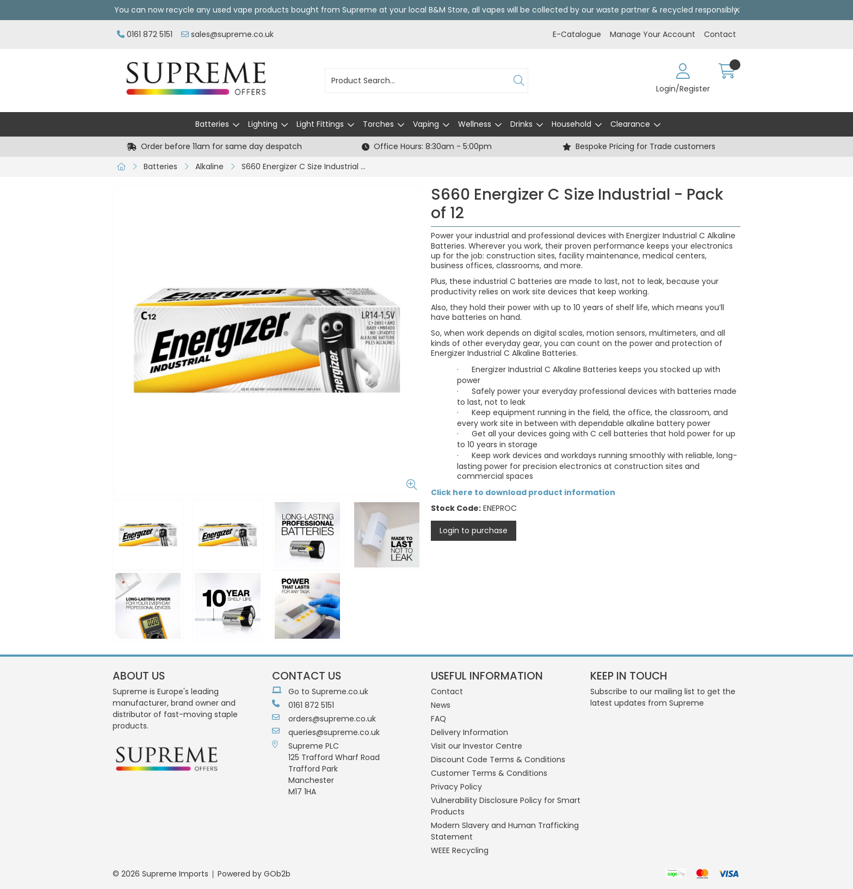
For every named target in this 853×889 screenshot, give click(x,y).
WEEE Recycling (460, 850)
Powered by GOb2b (254, 873)
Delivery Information (469, 732)
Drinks (521, 124)
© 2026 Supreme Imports (160, 873)
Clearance (630, 124)
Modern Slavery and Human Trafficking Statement (505, 831)
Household (571, 124)
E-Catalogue (577, 34)
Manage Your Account (652, 34)
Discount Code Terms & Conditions (498, 759)
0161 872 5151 (144, 34)
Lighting (262, 124)
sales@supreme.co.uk (227, 34)
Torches (378, 124)
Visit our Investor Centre (476, 745)
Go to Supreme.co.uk (320, 691)
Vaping (426, 124)
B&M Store (448, 9)
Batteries (212, 124)
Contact (720, 34)
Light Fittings (320, 124)
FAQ (438, 718)
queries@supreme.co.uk (326, 732)
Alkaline (209, 166)
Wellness (474, 124)
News (440, 705)
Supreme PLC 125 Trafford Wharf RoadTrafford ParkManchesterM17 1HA (326, 768)
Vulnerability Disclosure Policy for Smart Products (505, 806)
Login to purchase (474, 530)
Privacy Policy (456, 786)
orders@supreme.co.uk (324, 718)
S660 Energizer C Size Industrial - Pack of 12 (307, 166)
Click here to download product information (523, 492)
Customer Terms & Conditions (489, 773)
